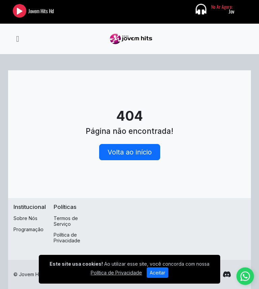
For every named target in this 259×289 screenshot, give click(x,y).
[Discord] (227, 274)
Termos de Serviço (66, 221)
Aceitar (157, 272)
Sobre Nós (25, 218)
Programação (28, 229)
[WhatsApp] (245, 276)
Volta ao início (130, 152)
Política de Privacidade (67, 237)
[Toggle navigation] (17, 38)
